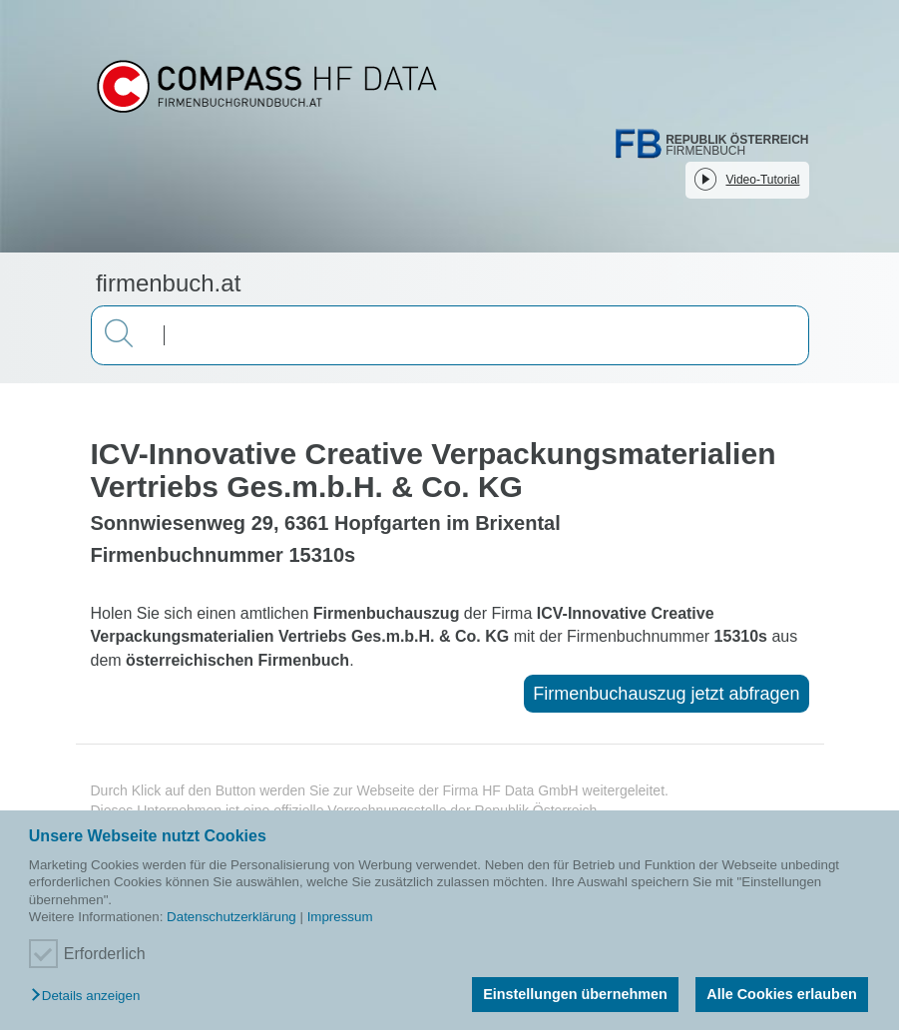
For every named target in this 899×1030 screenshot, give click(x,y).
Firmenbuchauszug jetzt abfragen (666, 694)
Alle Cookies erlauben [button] (781, 994)
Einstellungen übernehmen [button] (575, 994)
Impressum (340, 916)
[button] (90, 996)
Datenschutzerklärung (231, 916)
